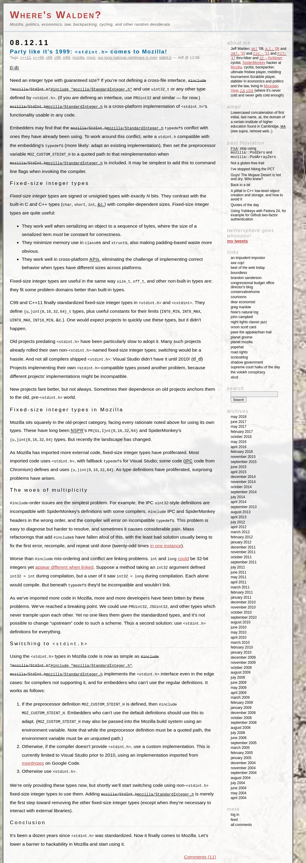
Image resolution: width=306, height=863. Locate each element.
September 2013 (244, 507)
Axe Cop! (237, 263)
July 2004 (238, 783)
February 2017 (242, 432)
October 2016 (241, 437)
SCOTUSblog (239, 357)
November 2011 (243, 552)
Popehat (237, 347)
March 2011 (240, 587)
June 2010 (239, 627)
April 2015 (239, 472)
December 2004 (243, 763)
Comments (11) (200, 843)
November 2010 (243, 607)
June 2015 (239, 467)
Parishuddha (119, 856)
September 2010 (244, 617)
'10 (238, 53)
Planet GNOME (242, 337)
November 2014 (243, 482)
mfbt (66, 57)
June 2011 (239, 572)
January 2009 (241, 708)
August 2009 (240, 672)
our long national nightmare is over (127, 57)
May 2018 (239, 417)
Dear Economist (243, 302)
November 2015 (243, 457)
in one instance (165, 537)
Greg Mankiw (241, 307)
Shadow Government (247, 362)
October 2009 (241, 668)
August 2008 (240, 728)
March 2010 (240, 642)
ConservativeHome (245, 292)
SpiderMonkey (253, 63)
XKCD (234, 377)
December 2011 (243, 547)
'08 (272, 49)
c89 (49, 57)
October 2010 (241, 612)
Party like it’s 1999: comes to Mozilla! (88, 51)
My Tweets (237, 241)
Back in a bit (240, 185)
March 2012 (240, 532)
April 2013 (239, 517)
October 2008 (241, 718)
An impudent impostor (248, 258)
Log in (235, 815)
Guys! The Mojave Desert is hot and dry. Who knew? (256, 177)
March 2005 (240, 748)
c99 (57, 57)
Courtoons (239, 297)
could (183, 550)
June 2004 (239, 788)
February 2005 (242, 753)
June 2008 (239, 738)
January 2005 (241, 758)
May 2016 (239, 442)
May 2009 (239, 688)
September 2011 (244, 562)
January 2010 (241, 652)
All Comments (241, 825)
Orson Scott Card (243, 327)
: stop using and (253, 153)
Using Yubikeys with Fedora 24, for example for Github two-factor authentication (258, 215)
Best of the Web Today (248, 268)
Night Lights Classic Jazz (249, 322)
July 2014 (238, 497)
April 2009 (239, 693)
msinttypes (33, 750)
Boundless (239, 273)
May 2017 (239, 426)
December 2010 (243, 602)
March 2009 (240, 697)
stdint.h (165, 57)
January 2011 (241, 597)
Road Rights (239, 352)
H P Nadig (144, 856)
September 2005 (244, 743)
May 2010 (239, 632)
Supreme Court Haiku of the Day (255, 367)
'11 (261, 53)
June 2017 (239, 422)
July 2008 (238, 733)
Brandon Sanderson (246, 278)
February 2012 (242, 537)
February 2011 (242, 592)
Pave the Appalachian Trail (251, 332)
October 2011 (241, 557)
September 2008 (244, 723)
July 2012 (238, 522)
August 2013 (240, 512)
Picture (159, 856)
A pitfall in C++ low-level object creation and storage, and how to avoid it (257, 195)
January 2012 (241, 542)
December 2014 (243, 477)
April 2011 (239, 582)
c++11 (25, 57)
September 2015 (244, 462)
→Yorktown (270, 58)
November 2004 (243, 768)
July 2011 (238, 567)
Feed (234, 820)
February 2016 (242, 452)
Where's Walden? (56, 14)
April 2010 (239, 637)
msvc (91, 57)
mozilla (78, 57)
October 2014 (241, 487)
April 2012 (239, 527)
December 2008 (243, 713)
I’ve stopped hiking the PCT (253, 169)
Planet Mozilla (242, 342)
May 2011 (239, 577)
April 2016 (239, 447)
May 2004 (239, 793)
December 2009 (243, 657)
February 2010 (242, 647)
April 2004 (239, 798)
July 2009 (238, 677)
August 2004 (240, 778)
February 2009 (242, 702)
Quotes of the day (245, 205)
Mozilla (236, 67)
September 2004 (244, 773)
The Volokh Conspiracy (248, 372)
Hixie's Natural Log (244, 312)
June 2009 (239, 682)
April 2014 (239, 502)
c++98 (38, 57)
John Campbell (242, 317)
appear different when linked (64, 558)
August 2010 (240, 622)
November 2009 (243, 662)
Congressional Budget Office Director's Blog (252, 285)
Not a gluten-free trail (247, 163)
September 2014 (244, 492)
